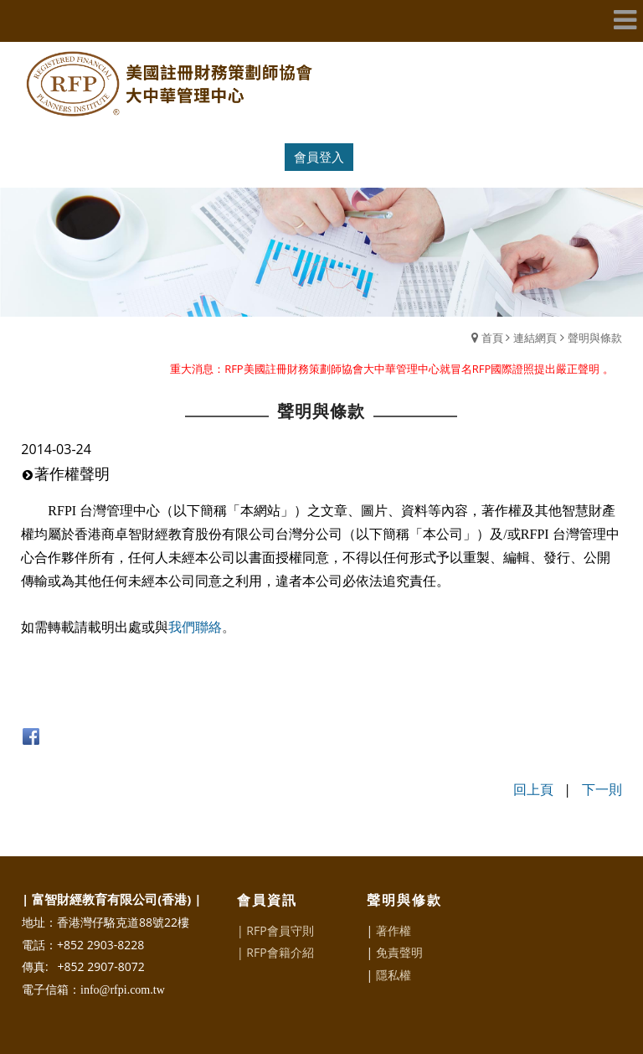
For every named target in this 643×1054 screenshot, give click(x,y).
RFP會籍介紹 (279, 952)
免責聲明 (399, 952)
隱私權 (393, 975)
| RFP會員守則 (275, 930)
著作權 (393, 930)
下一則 (602, 789)
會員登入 (319, 156)
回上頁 (533, 789)
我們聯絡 (195, 627)
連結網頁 (535, 337)
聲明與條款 (595, 337)
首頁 (492, 337)
